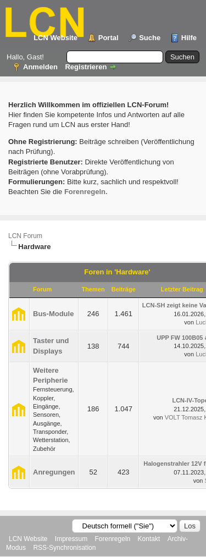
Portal (108, 38)
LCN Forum (25, 236)
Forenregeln (113, 539)
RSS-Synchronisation (64, 548)
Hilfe (189, 38)
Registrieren (86, 67)
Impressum (71, 539)
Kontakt (149, 539)
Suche (149, 38)
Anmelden (40, 67)
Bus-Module (53, 314)
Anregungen (54, 472)
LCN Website (55, 38)
